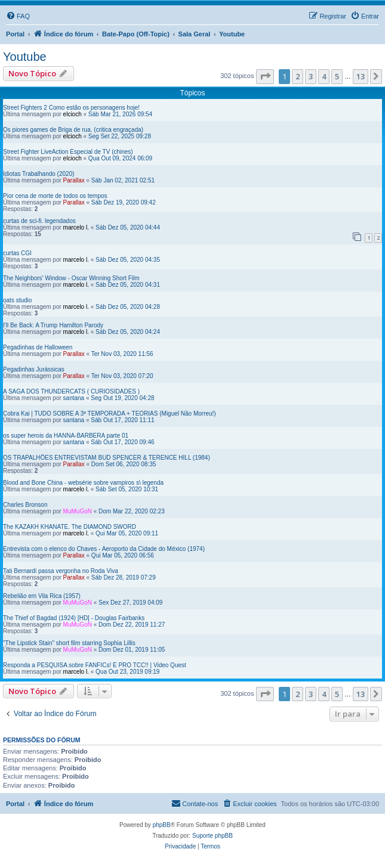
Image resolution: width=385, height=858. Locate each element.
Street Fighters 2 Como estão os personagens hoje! (71, 107)
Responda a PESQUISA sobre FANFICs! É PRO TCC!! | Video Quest (94, 665)
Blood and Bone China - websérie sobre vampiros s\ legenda (83, 482)
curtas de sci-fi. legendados (39, 221)
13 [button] (360, 76)
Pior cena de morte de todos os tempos (55, 196)
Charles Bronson (25, 504)
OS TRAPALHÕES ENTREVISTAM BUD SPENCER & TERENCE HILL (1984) (106, 457)
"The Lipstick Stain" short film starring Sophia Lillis (69, 643)
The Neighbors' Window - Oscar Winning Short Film (71, 278)
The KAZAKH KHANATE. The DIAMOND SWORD (69, 527)
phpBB (162, 825)
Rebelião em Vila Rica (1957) (42, 596)
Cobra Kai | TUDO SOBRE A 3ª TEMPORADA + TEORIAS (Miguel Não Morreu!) (109, 413)
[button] (265, 76)
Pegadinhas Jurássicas (33, 369)
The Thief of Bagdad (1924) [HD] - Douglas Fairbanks (73, 618)
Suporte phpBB (212, 835)
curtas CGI (17, 253)
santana (74, 398)
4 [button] (324, 76)
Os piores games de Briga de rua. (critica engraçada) (73, 129)
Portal (15, 34)
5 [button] (337, 76)
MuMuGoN (77, 511)
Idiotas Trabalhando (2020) (39, 174)
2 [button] (297, 76)
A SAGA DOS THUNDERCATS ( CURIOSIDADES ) (71, 391)
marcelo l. (76, 227)
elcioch (72, 114)
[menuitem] (18, 16)
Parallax (74, 180)
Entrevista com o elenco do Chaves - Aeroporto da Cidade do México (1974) (104, 549)
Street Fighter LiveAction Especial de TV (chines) (68, 151)
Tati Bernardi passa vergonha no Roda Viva (60, 571)
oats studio (17, 300)
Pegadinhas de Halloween (37, 347)
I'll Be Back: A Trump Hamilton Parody (53, 325)
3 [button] (311, 76)
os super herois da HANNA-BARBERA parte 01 (65, 435)
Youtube (25, 56)
